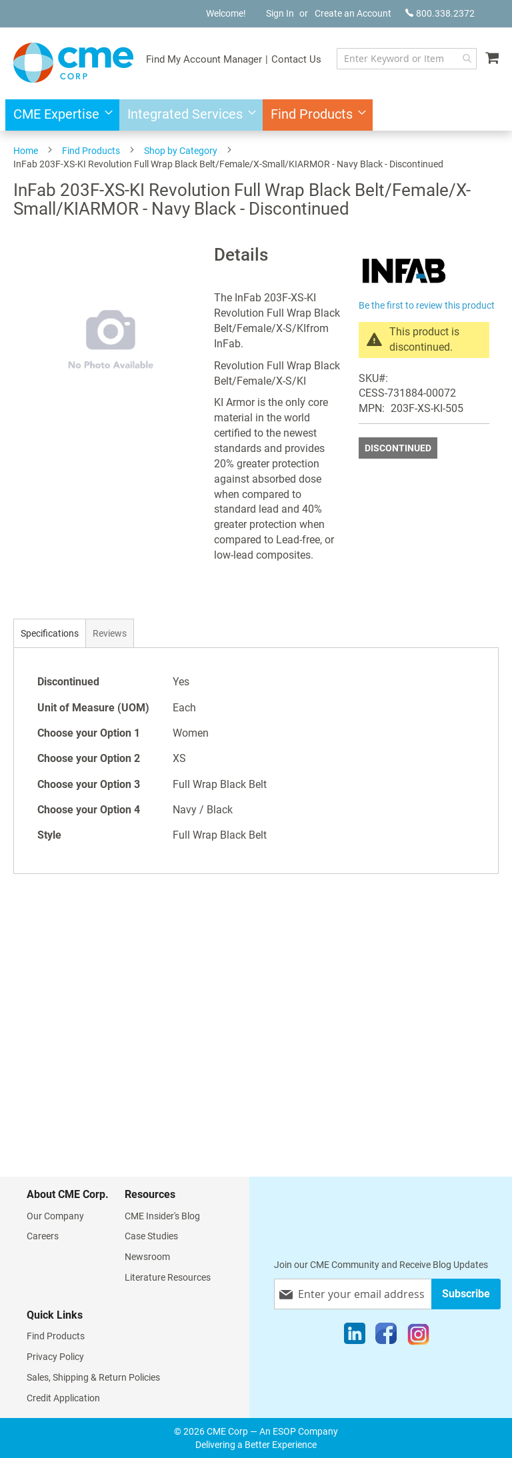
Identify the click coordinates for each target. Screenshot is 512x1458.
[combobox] (407, 58)
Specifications (50, 633)
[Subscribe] (466, 1294)
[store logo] (73, 63)
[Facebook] (386, 1337)
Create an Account (353, 13)
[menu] (256, 115)
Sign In (280, 13)
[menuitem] (59, 115)
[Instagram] (418, 1337)
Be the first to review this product (427, 305)
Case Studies (151, 1236)
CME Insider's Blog (162, 1216)
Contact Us (296, 59)
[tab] (49, 633)
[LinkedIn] (354, 1337)
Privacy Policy (55, 1356)
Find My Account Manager (204, 59)
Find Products (91, 150)
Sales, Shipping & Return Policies (93, 1377)
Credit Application (63, 1398)
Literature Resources (168, 1277)
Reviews (110, 633)
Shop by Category (180, 150)
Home (25, 150)
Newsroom (147, 1256)
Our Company (55, 1216)
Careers (43, 1236)
